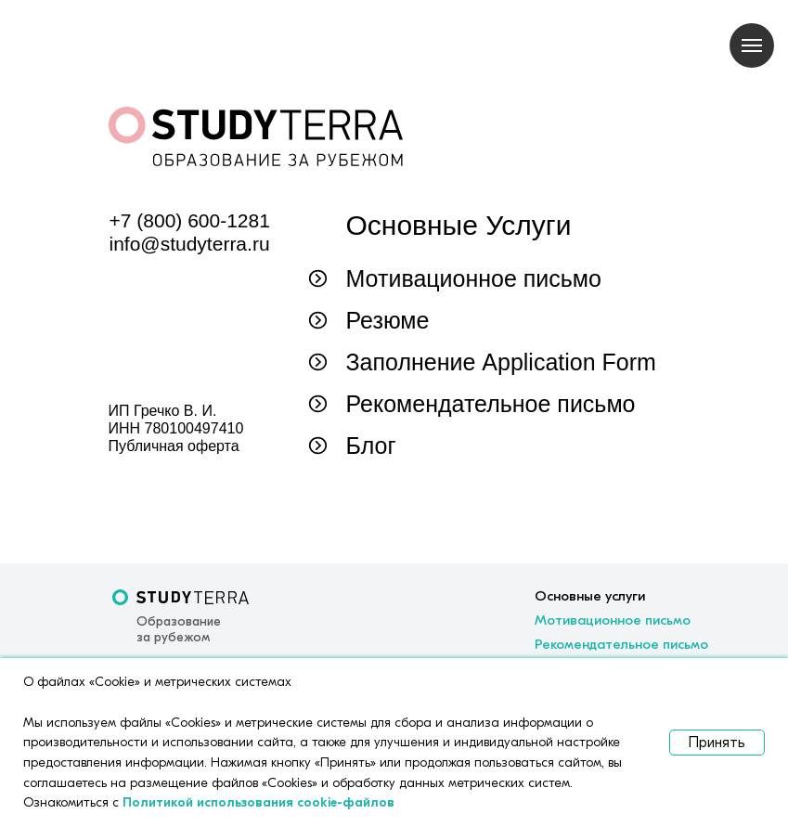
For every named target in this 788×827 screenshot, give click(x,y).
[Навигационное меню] (752, 45)
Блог (371, 446)
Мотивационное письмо (473, 278)
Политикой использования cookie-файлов (258, 802)
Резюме (388, 320)
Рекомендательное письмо (491, 404)
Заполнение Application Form (501, 362)
